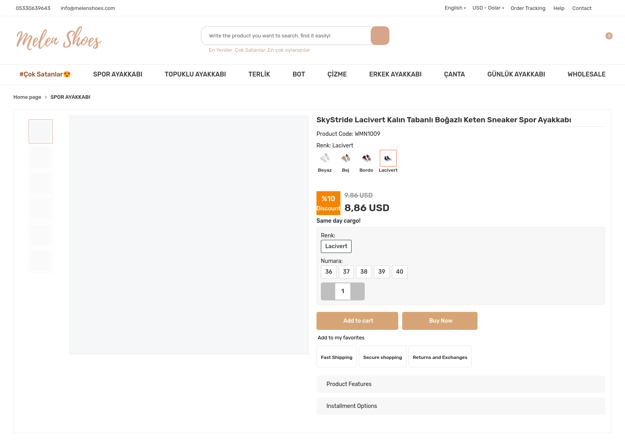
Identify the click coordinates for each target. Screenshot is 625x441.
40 (399, 272)
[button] (610, 40)
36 (328, 272)
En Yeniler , (222, 50)
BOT (299, 74)
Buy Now (381, 321)
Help (559, 8)
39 (381, 272)
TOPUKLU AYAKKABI (195, 74)
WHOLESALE (587, 74)
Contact (582, 8)
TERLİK (259, 74)
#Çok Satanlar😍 (45, 74)
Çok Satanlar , (251, 50)
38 (364, 272)
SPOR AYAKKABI (117, 74)
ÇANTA (454, 74)
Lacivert (336, 246)
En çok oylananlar (289, 50)
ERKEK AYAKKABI (395, 74)
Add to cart (339, 321)
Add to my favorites (341, 338)
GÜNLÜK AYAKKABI (516, 74)
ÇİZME (337, 74)
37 (346, 272)
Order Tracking (528, 8)
